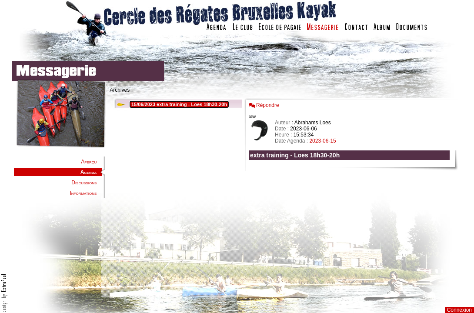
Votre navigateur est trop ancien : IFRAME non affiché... (176, 195)
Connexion (459, 310)
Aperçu (89, 162)
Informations (83, 193)
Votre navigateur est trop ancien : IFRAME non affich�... (351, 195)
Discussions (84, 183)
